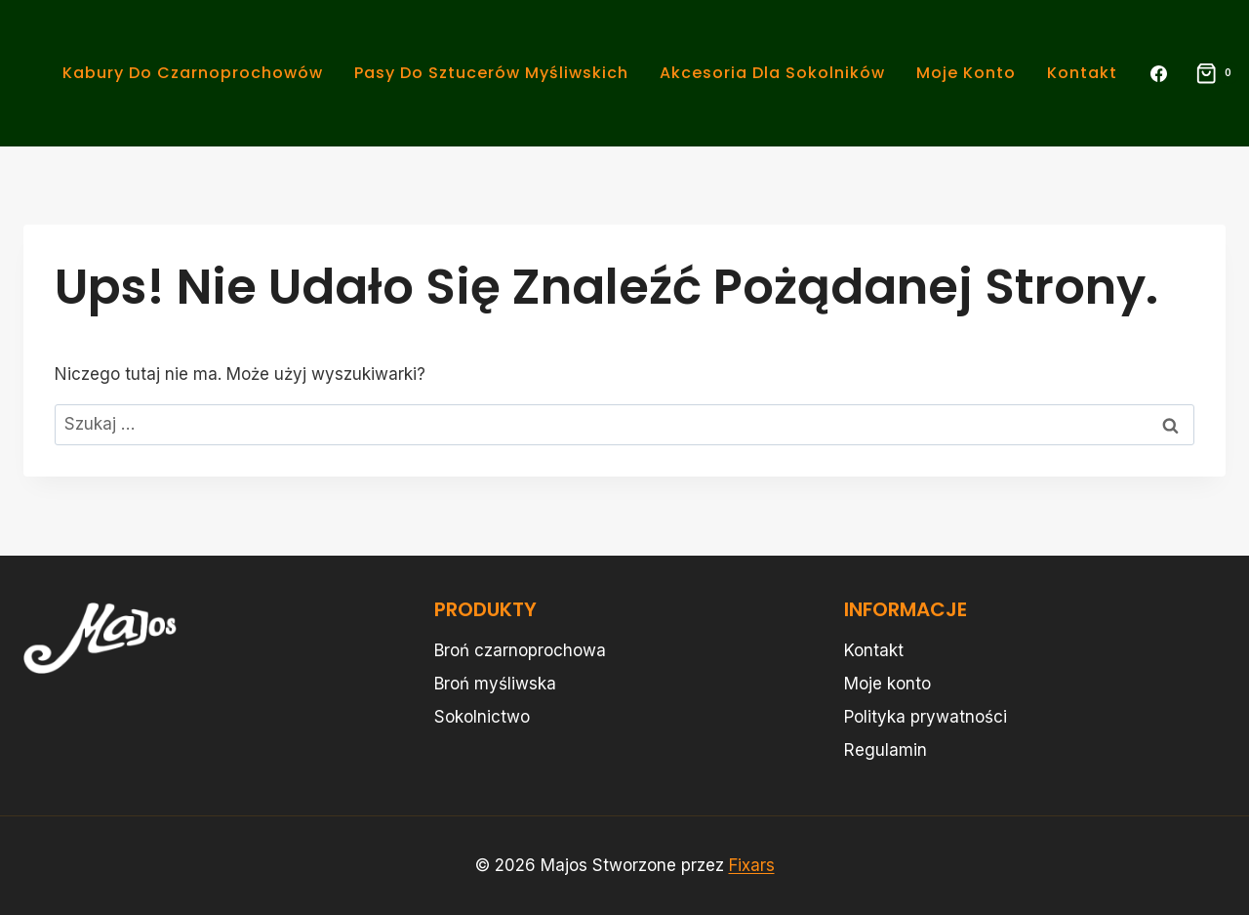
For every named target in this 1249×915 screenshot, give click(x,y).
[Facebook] (1159, 73)
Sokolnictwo (482, 717)
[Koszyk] (1207, 73)
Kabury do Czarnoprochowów (192, 73)
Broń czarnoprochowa (520, 650)
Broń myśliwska (495, 683)
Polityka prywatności (925, 717)
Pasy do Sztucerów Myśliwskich (491, 73)
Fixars (752, 865)
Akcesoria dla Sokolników (772, 73)
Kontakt (1082, 73)
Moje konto (966, 73)
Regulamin (885, 750)
